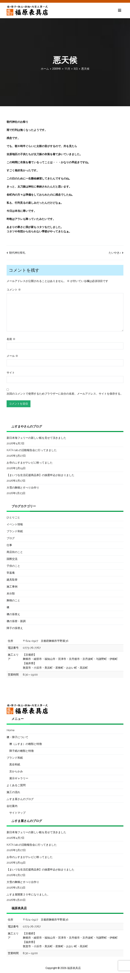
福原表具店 (74, 968)
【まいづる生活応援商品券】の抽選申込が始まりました (40, 475)
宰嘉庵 (11, 572)
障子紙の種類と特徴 (21, 750)
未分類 (11, 593)
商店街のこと (15, 552)
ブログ (11, 538)
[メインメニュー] (119, 10)
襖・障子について (17, 737)
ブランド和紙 (15, 531)
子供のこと (13, 565)
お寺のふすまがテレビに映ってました (30, 462)
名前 (11, 339)
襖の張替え (13, 614)
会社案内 (12, 806)
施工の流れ (13, 792)
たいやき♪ (115, 252)
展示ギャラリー (18, 778)
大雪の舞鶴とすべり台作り (23, 487)
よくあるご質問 (16, 785)
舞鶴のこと (13, 600)
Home (10, 730)
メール (12, 355)
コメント (14, 289)
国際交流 (12, 559)
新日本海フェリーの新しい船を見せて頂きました (36, 437)
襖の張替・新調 (16, 621)
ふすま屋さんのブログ (20, 799)
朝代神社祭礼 (17, 252)
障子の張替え (15, 628)
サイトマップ (17, 812)
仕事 (9, 545)
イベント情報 (15, 524)
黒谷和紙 (14, 764)
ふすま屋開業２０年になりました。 (28, 894)
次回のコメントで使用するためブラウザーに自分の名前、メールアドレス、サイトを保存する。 (65, 393)
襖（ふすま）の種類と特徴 (25, 744)
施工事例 (12, 586)
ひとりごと (13, 517)
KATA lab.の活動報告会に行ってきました (32, 450)
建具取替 (12, 579)
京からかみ (16, 771)
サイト (11, 372)
